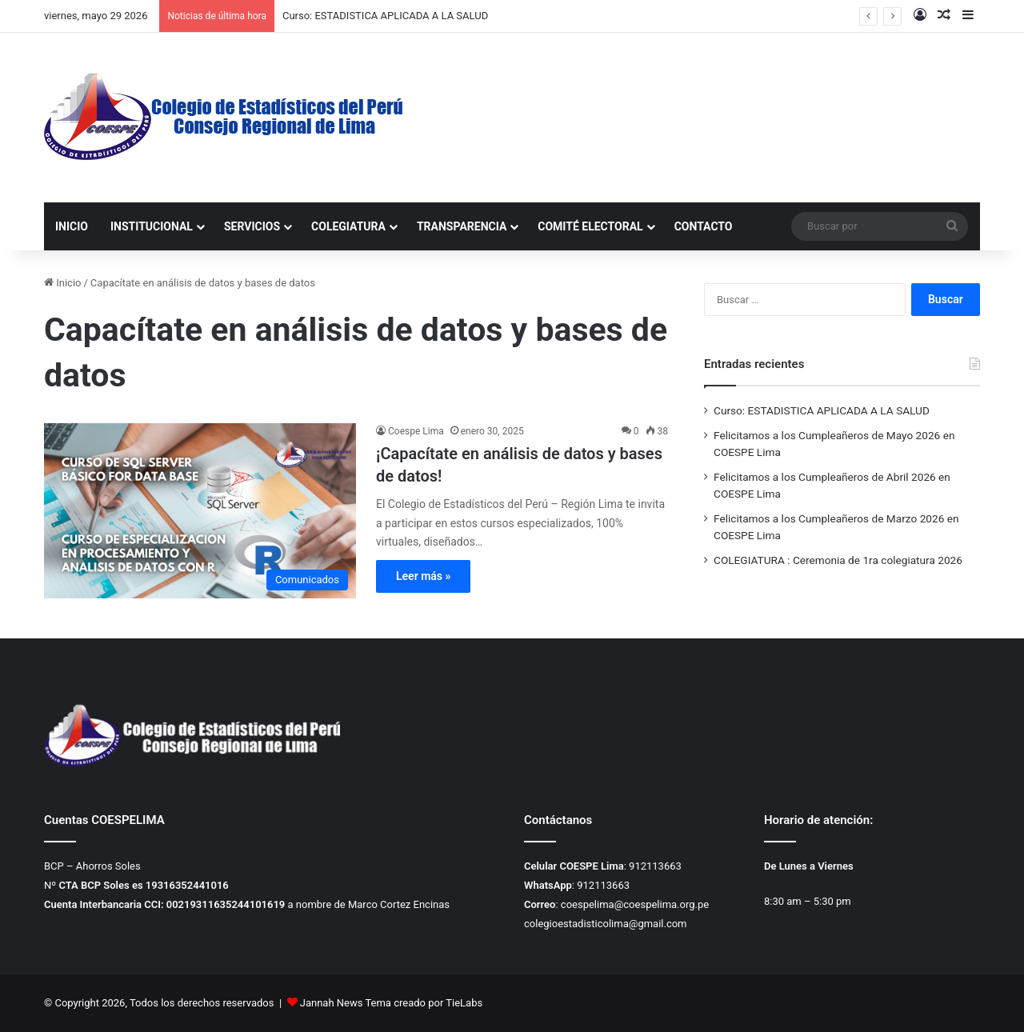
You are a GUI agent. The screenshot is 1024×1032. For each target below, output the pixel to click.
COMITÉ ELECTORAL (590, 226)
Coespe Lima (416, 431)
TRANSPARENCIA (461, 226)
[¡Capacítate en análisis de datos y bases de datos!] (200, 510)
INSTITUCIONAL (151, 226)
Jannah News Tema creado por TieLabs (391, 1003)
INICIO (71, 226)
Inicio (62, 283)
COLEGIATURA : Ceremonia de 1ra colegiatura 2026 (838, 560)
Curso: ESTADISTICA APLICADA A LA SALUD (385, 16)
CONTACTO (703, 226)
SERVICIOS (252, 226)
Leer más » (423, 576)
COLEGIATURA (348, 226)
